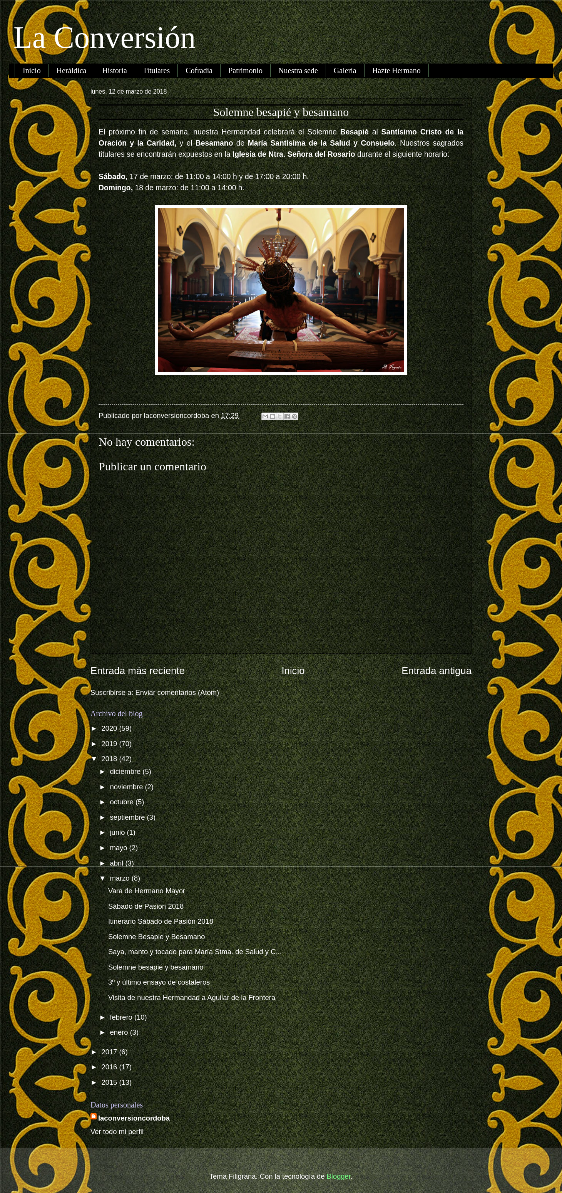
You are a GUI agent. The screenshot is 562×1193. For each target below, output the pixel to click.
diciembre (126, 771)
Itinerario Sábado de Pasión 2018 (160, 921)
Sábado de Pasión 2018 (146, 906)
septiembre (128, 817)
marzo (121, 878)
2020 (110, 728)
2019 (110, 744)
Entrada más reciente (137, 670)
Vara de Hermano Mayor (146, 891)
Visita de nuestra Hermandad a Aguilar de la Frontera (191, 997)
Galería (345, 70)
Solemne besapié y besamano (155, 967)
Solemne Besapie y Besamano (156, 937)
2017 (110, 1052)
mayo (119, 848)
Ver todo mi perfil (117, 1132)
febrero (122, 1017)
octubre (122, 802)
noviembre (127, 787)
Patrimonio (245, 70)
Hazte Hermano (396, 70)
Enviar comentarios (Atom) (177, 692)
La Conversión (104, 37)
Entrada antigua (436, 670)
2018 (110, 759)
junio (118, 832)
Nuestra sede (298, 70)
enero (120, 1032)
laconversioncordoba (134, 1118)
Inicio (32, 70)
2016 (110, 1067)
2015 (110, 1082)
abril (117, 863)
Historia (114, 70)
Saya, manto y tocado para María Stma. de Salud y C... (195, 952)
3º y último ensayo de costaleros (159, 982)
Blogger (339, 1176)
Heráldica (72, 70)
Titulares (156, 70)
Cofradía (199, 70)
